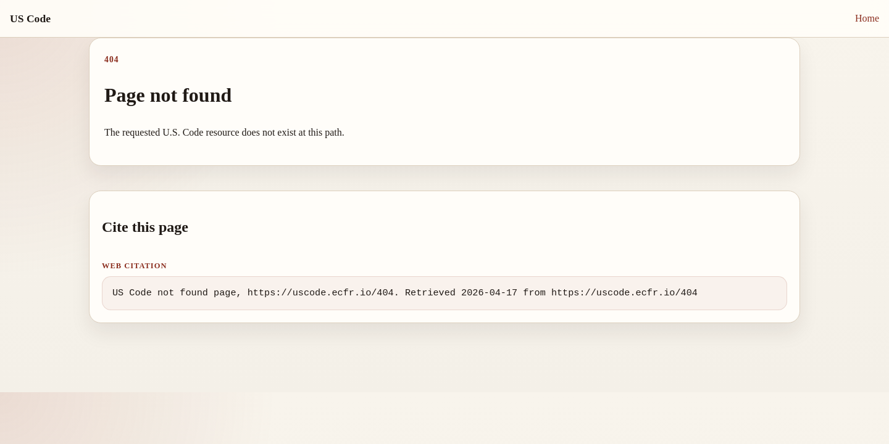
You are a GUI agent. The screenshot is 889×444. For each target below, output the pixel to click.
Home (867, 18)
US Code (30, 18)
